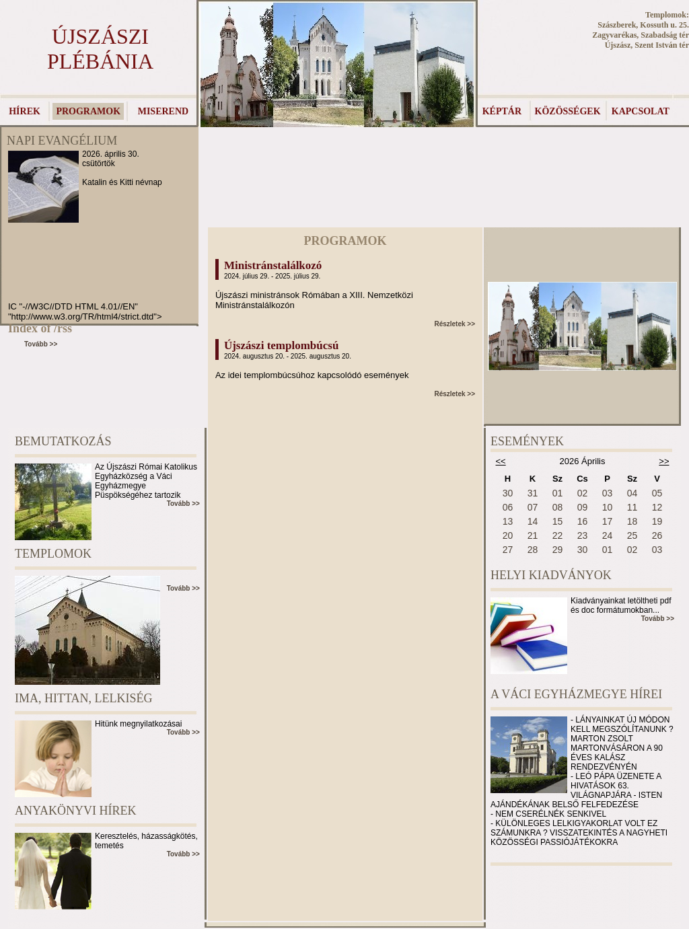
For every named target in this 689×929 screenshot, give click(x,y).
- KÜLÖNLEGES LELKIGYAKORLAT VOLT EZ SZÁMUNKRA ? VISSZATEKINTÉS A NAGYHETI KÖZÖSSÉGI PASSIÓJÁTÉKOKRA (579, 833)
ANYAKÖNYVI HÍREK (75, 810)
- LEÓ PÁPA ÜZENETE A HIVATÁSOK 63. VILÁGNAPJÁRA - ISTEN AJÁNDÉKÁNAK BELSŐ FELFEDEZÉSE (576, 790)
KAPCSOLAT (640, 111)
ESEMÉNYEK (527, 441)
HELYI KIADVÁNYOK (551, 575)
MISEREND (163, 111)
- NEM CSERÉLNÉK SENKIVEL (548, 814)
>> (664, 461)
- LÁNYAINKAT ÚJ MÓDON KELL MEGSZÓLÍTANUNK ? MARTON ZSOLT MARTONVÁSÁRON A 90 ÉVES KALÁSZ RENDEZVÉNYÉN (622, 743)
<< (501, 461)
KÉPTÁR (501, 111)
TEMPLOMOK (53, 553)
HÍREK (24, 111)
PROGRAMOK (88, 111)
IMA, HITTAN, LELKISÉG (84, 698)
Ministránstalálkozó (273, 265)
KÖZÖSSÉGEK (568, 111)
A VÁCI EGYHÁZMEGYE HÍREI (576, 694)
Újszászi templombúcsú (281, 345)
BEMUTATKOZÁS (63, 441)
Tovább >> (40, 344)
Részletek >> (454, 324)
